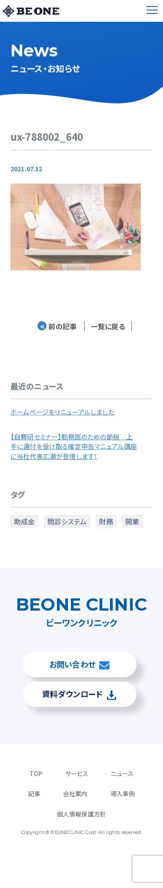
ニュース (122, 773)
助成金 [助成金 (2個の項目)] (24, 524)
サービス (77, 773)
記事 (34, 793)
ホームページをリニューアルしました (62, 415)
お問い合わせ (72, 664)
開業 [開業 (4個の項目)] (132, 524)
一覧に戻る (108, 329)
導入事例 (122, 793)
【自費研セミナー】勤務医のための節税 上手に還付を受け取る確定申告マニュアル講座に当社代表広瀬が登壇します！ (73, 449)
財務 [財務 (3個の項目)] (106, 524)
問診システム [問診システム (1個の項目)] (67, 524)
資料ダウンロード (72, 693)
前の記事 (57, 329)
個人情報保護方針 (81, 814)
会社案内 (75, 793)
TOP (36, 773)
